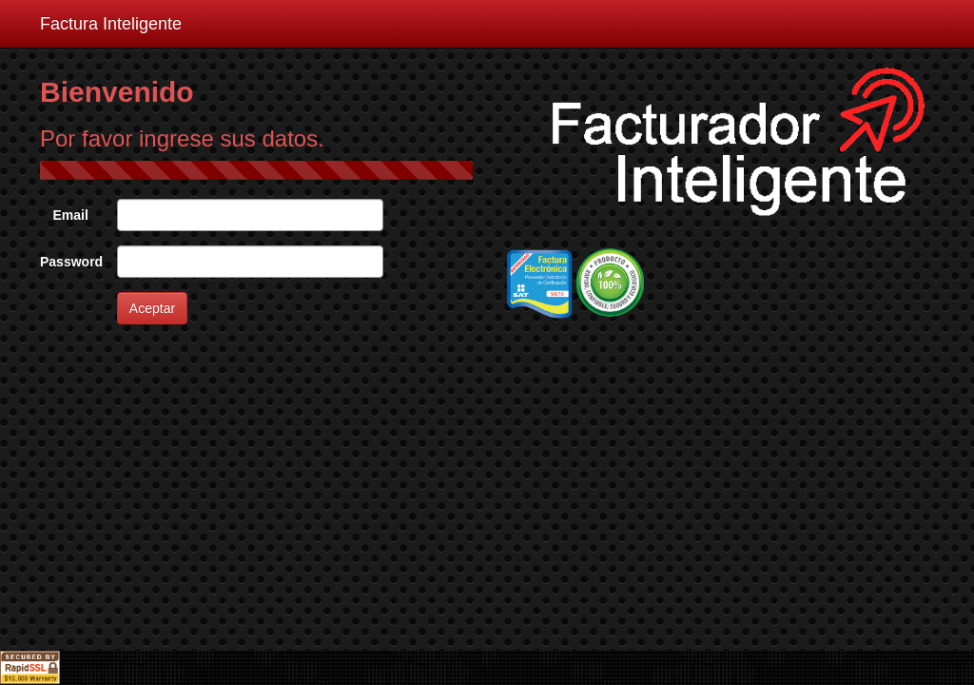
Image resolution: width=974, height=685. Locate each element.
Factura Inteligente (111, 23)
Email (70, 215)
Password (71, 261)
